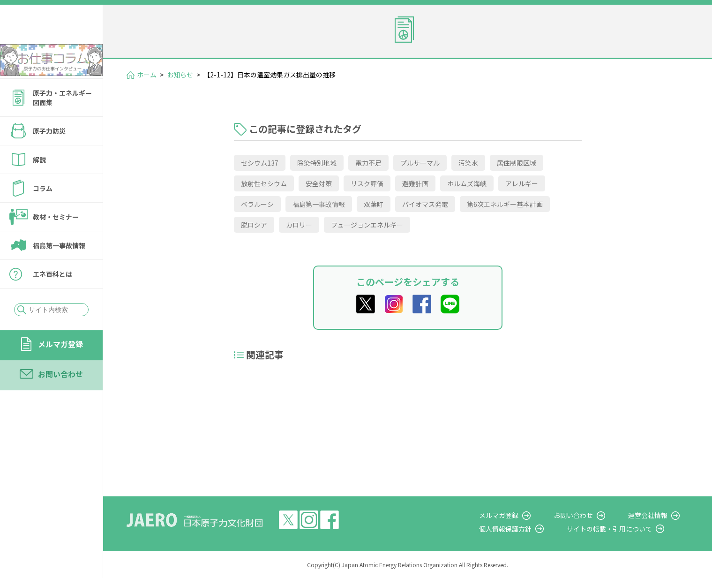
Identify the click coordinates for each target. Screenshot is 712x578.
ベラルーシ (257, 204)
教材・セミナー (56, 242)
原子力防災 (49, 156)
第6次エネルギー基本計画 (505, 204)
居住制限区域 (516, 162)
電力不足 (368, 162)
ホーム (147, 74)
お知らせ (180, 74)
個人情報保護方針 (532, 528)
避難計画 (415, 183)
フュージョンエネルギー (367, 224)
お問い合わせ (60, 399)
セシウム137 (259, 162)
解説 (39, 185)
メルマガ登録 (60, 369)
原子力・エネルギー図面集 (62, 123)
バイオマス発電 (425, 204)
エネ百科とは (52, 299)
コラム (42, 213)
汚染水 (468, 162)
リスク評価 (367, 183)
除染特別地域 (317, 162)
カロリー (299, 224)
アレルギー (521, 183)
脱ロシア (254, 224)
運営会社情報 (656, 515)
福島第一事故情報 (59, 270)
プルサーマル (420, 162)
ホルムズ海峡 (467, 183)
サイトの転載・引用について (627, 528)
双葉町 (373, 204)
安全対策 (319, 183)
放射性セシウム (264, 183)
